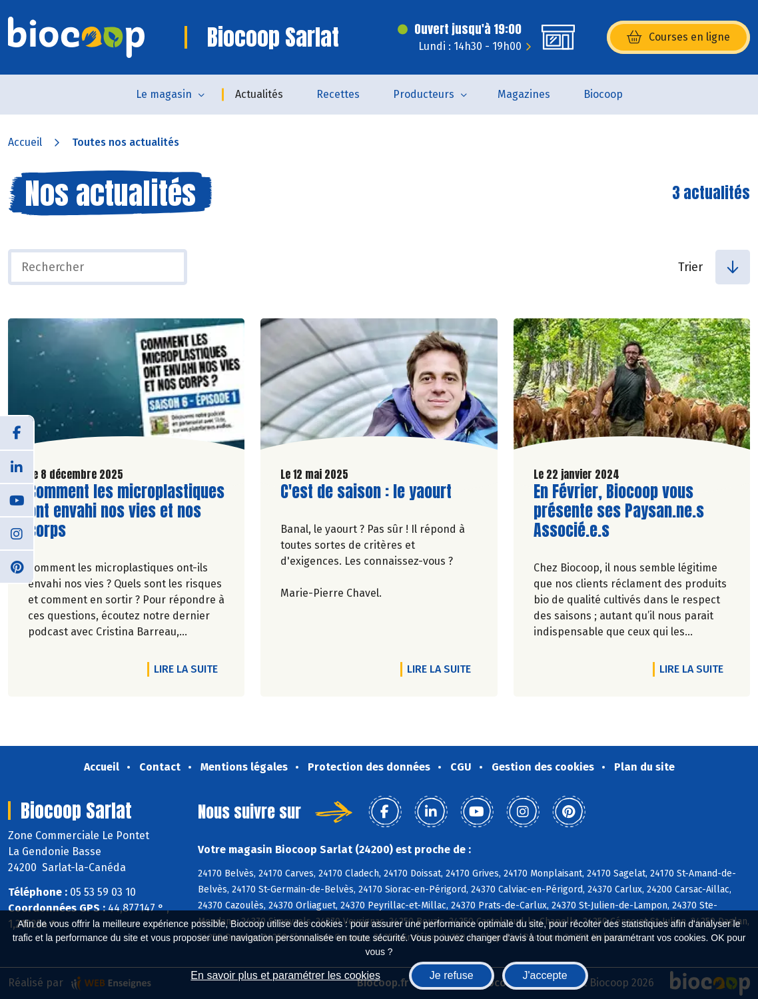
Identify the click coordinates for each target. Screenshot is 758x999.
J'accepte (545, 975)
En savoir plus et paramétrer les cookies (285, 975)
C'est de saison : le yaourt (366, 491)
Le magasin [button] (164, 94)
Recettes (338, 94)
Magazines (524, 94)
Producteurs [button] (423, 94)
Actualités (259, 94)
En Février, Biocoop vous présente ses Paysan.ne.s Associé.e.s (619, 510)
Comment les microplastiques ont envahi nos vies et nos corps (126, 510)
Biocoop (603, 94)
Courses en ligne (678, 37)
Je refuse (452, 975)
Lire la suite (189, 668)
